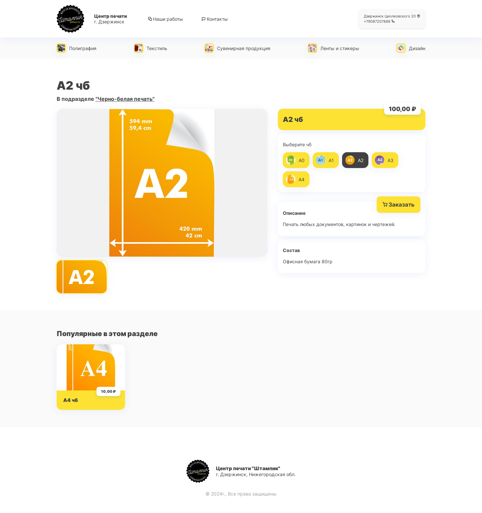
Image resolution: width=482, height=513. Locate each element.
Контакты (214, 19)
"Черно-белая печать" (124, 99)
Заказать (399, 204)
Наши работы (165, 19)
